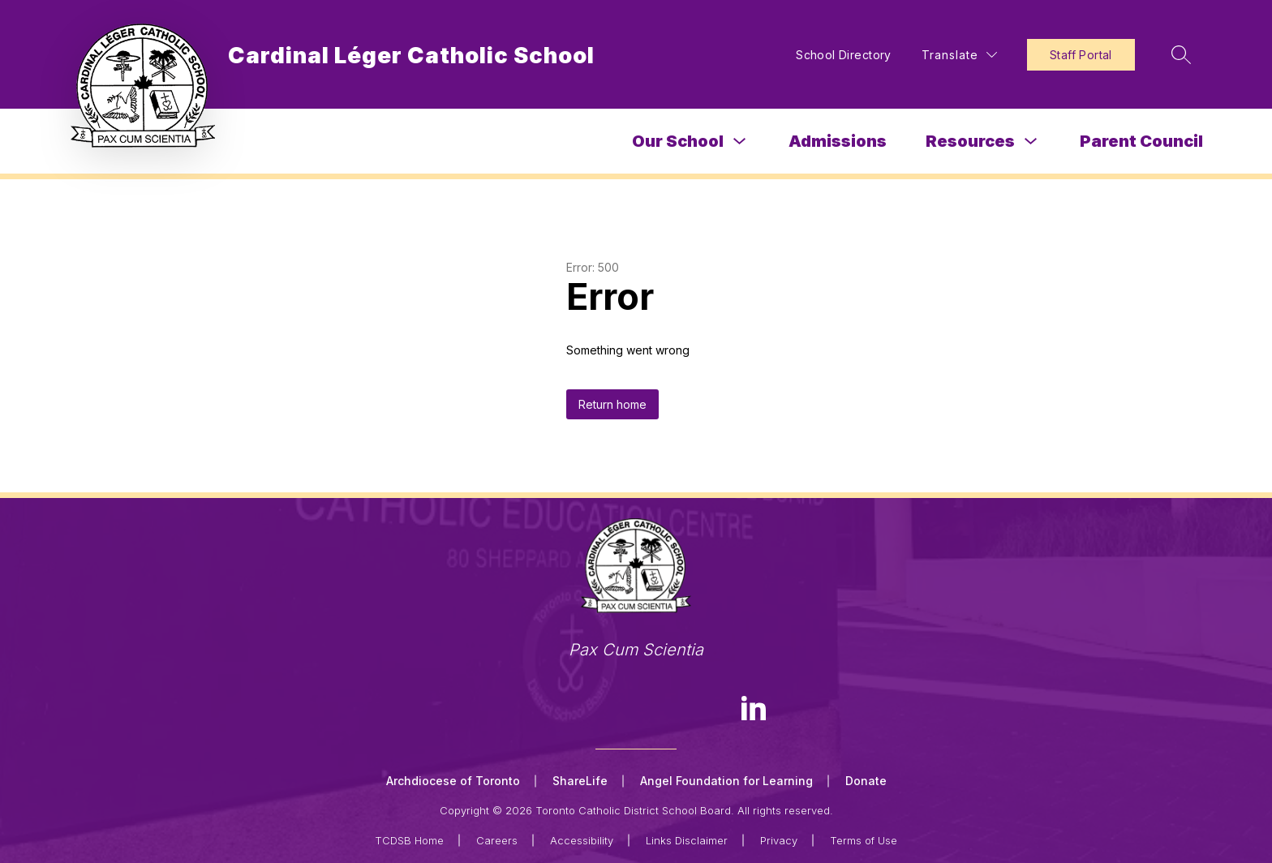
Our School (678, 141)
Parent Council (1141, 141)
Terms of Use (863, 840)
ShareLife (580, 781)
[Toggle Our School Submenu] (740, 141)
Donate (866, 781)
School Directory (844, 55)
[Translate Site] (959, 55)
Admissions (838, 141)
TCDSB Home (409, 840)
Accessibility (581, 840)
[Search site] (1181, 54)
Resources (970, 141)
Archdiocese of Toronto (453, 781)
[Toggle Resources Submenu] (1031, 141)
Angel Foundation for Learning (726, 781)
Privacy (778, 840)
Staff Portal (1081, 55)
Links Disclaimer (687, 840)
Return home (612, 404)
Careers (497, 840)
